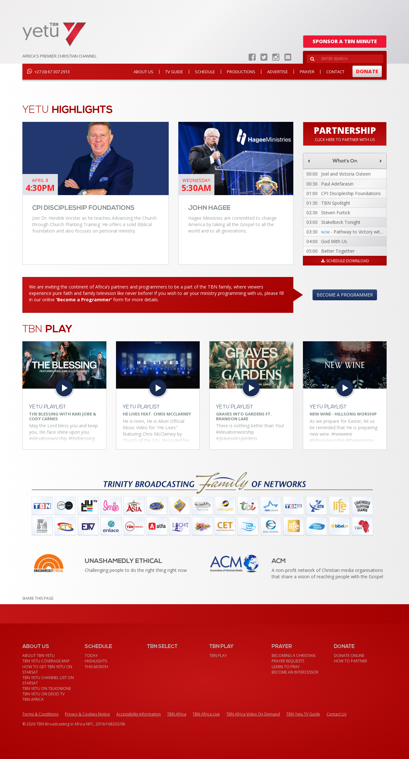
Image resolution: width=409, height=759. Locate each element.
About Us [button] (143, 72)
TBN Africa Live (206, 714)
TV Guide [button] (174, 72)
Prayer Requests (288, 661)
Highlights (96, 661)
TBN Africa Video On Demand (253, 714)
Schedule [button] (205, 72)
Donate (367, 71)
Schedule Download (344, 261)
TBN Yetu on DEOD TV (43, 694)
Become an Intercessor (295, 672)
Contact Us (336, 714)
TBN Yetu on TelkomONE (46, 688)
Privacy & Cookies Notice (87, 714)
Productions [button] (241, 72)
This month (96, 666)
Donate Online (349, 655)
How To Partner (350, 661)
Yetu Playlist (47, 407)
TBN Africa (33, 699)
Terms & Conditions (40, 714)
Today (91, 655)
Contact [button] (335, 72)
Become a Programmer (345, 295)
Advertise (277, 72)
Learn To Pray (286, 666)
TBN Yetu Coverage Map (46, 661)
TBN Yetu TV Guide (303, 714)
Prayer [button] (307, 72)
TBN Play (218, 655)
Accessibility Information (138, 714)
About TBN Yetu (38, 655)
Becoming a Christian (293, 655)
